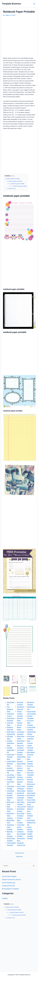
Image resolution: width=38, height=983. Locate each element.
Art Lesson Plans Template (30, 723)
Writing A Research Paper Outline (31, 791)
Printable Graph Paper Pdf (10, 750)
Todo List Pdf (21, 807)
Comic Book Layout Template (20, 827)
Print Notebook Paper (10, 709)
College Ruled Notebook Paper (11, 763)
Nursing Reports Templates (10, 889)
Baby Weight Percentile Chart (31, 754)
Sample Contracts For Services (11, 879)
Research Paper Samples (20, 720)
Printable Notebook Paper (10, 798)
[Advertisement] (19, 37)
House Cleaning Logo (8, 883)
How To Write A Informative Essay (31, 802)
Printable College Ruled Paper (21, 757)
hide (13, 176)
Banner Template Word (30, 816)
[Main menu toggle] (34, 4)
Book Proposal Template (30, 761)
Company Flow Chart (8, 886)
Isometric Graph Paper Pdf (10, 770)
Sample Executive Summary (30, 779)
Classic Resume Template (30, 829)
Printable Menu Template (20, 820)
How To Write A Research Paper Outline (21, 788)
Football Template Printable (30, 836)
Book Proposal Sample (30, 743)
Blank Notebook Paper (10, 809)
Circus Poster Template (9, 876)
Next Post (19, 856)
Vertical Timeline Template (20, 714)
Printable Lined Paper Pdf (10, 782)
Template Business (11, 3)
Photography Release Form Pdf (31, 822)
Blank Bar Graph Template (10, 834)
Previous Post (19, 853)
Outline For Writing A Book (30, 809)
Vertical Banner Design (19, 727)
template (4, 898)
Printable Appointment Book (21, 838)
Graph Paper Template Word (10, 757)
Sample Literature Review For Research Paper (20, 779)
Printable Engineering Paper (10, 743)
